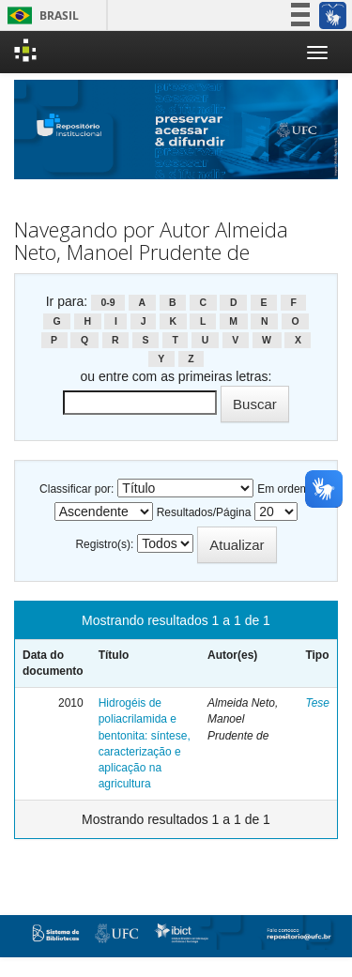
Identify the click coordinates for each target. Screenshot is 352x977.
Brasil (39, 15)
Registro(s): (104, 544)
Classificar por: (76, 489)
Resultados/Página (204, 512)
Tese (317, 703)
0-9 (107, 302)
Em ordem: (285, 489)
